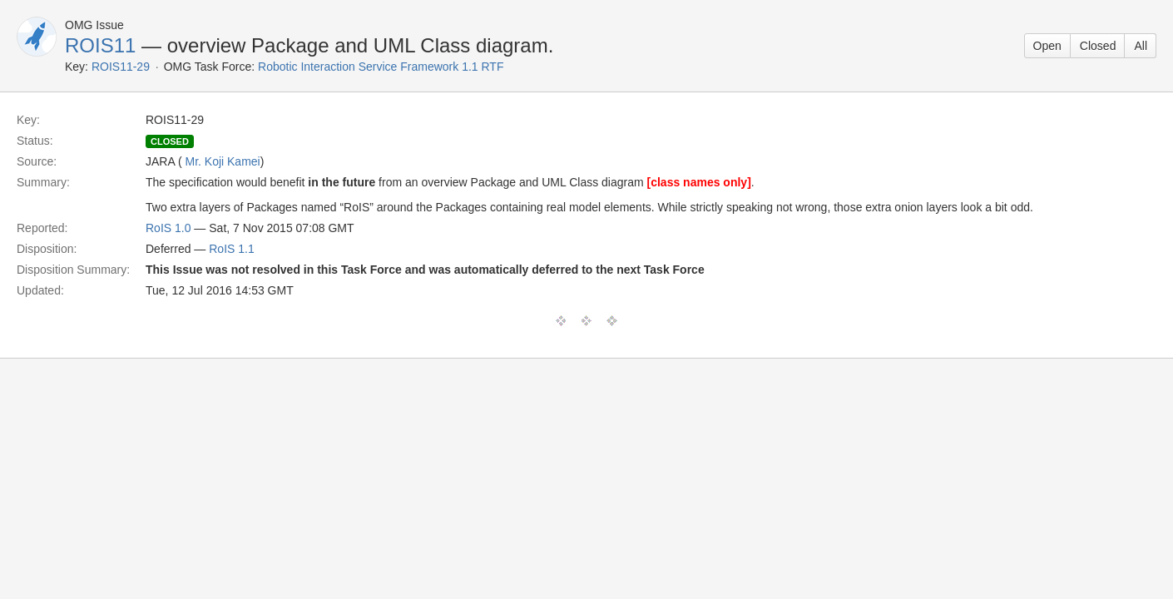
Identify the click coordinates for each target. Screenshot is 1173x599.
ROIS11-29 (121, 66)
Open (1047, 45)
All (1140, 45)
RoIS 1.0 (168, 228)
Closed (1098, 45)
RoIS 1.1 (231, 248)
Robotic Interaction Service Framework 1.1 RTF (380, 66)
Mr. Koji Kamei (222, 161)
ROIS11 (100, 45)
